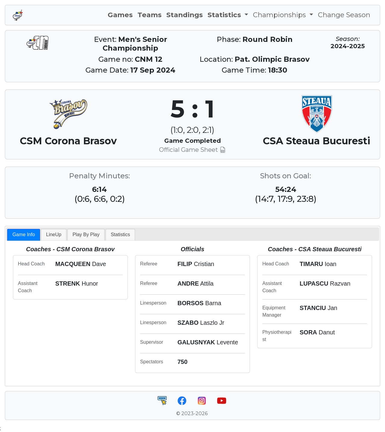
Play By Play (86, 234)
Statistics (120, 234)
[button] (228, 15)
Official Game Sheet (192, 149)
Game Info (23, 234)
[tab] (23, 235)
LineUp (53, 234)
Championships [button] (280, 15)
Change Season (344, 15)
